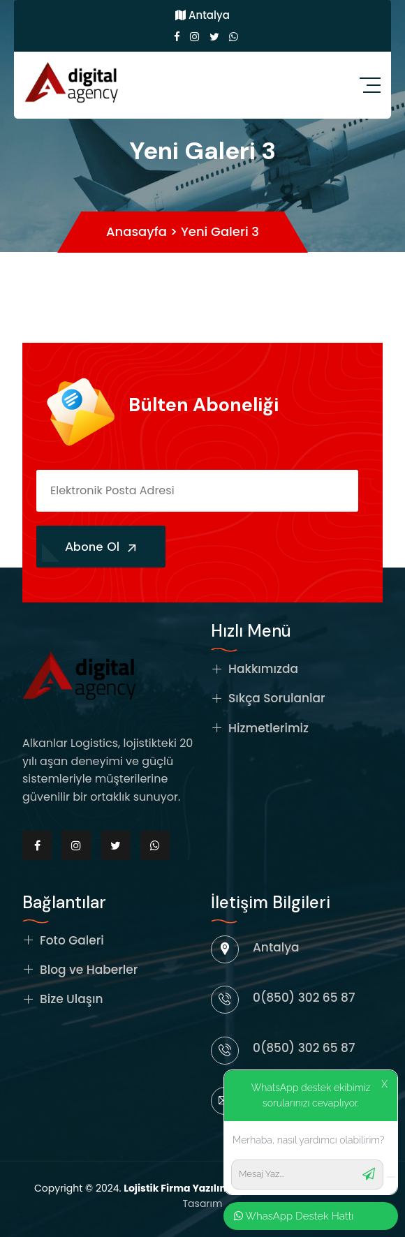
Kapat (358, 28)
